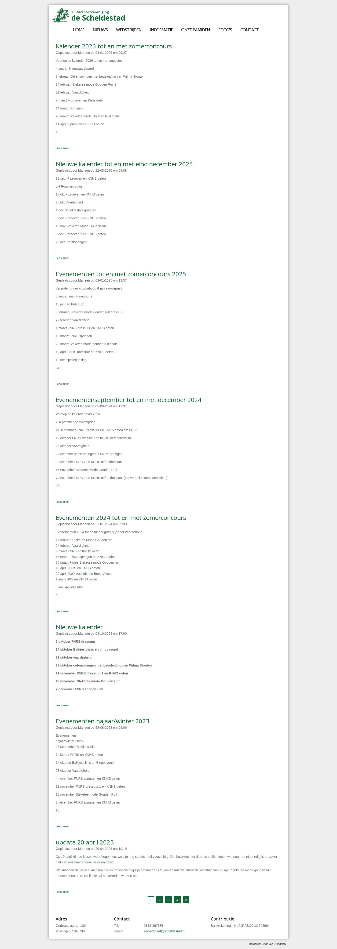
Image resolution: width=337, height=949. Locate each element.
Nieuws (100, 30)
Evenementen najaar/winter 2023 (102, 721)
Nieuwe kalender (79, 627)
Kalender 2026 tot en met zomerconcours (114, 46)
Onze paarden (195, 30)
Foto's (225, 30)
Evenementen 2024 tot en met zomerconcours (121, 517)
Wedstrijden (129, 30)
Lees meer (62, 148)
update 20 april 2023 (85, 842)
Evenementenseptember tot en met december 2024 (128, 399)
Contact (249, 30)
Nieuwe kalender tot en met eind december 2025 (124, 164)
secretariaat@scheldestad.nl (164, 931)
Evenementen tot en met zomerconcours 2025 (121, 274)
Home (78, 30)
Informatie (161, 30)
